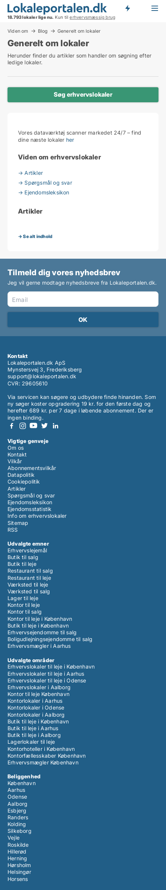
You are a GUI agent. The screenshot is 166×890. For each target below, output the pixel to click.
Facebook (12, 426)
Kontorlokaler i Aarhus (35, 700)
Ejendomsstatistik (29, 509)
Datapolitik (21, 475)
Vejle (14, 837)
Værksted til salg (29, 591)
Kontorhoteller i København (41, 749)
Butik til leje (22, 564)
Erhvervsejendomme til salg (42, 632)
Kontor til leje (24, 605)
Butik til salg (23, 557)
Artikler (17, 488)
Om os (16, 447)
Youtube (33, 426)
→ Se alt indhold (35, 236)
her (70, 139)
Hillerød (17, 851)
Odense (17, 796)
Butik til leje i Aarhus (33, 728)
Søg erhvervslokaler (83, 94)
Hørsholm (19, 865)
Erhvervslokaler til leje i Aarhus (46, 673)
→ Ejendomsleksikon (43, 192)
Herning (17, 858)
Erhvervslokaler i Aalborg (39, 687)
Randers (18, 817)
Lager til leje (23, 598)
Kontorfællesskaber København (47, 755)
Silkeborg (20, 831)
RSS (13, 529)
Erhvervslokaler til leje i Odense (47, 680)
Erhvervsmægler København (43, 762)
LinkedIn (55, 426)
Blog (43, 30)
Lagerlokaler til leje (31, 741)
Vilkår (15, 461)
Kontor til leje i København (40, 619)
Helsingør (19, 872)
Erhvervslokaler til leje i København (51, 666)
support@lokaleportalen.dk (42, 376)
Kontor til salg (25, 611)
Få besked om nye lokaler (127, 8)
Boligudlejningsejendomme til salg (50, 639)
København (22, 783)
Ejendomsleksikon (30, 502)
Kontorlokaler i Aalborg (36, 714)
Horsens (18, 879)
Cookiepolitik (24, 481)
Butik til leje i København (38, 625)
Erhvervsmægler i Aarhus (39, 646)
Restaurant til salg (30, 570)
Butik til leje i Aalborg (34, 735)
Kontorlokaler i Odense (36, 707)
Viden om (18, 30)
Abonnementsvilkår (32, 468)
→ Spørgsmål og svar (45, 182)
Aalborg (17, 804)
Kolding (17, 824)
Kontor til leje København (38, 694)
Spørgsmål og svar (31, 495)
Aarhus (16, 790)
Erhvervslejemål (27, 550)
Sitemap (18, 523)
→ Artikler (30, 173)
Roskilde (18, 844)
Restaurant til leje (29, 578)
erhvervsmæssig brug (92, 17)
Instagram (22, 426)
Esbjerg (17, 810)
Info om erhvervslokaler (37, 515)
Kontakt (17, 454)
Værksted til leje (28, 584)
